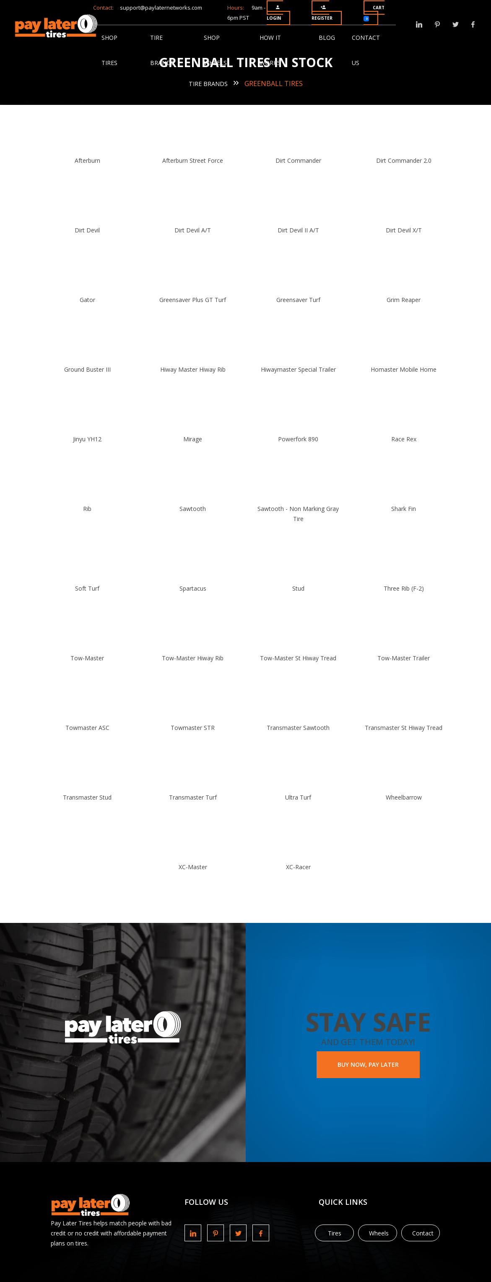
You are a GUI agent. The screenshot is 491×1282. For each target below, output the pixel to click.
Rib (95, 509)
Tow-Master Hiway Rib (195, 658)
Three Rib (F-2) (395, 588)
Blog (327, 38)
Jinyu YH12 (95, 439)
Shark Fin (395, 509)
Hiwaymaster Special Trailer (295, 369)
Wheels (379, 1233)
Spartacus (195, 588)
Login (274, 13)
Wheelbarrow (395, 797)
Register (322, 13)
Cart (374, 13)
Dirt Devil (95, 230)
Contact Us (366, 42)
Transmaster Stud (95, 797)
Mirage (195, 439)
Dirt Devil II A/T (295, 230)
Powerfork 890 (295, 439)
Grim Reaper (395, 300)
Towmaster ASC (96, 728)
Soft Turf (95, 588)
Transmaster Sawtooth (295, 728)
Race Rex (395, 439)
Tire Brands (162, 42)
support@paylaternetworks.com (161, 7)
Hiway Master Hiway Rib (195, 369)
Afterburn (96, 160)
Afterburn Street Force (195, 160)
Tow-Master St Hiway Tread (295, 658)
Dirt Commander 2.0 (395, 160)
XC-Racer (295, 867)
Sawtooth (195, 509)
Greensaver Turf (295, 300)
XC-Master (195, 867)
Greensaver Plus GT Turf (195, 300)
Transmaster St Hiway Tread (395, 728)
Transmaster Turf (195, 797)
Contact (423, 1233)
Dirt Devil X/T (395, 230)
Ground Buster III (96, 369)
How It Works (270, 42)
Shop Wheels (215, 42)
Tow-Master (95, 658)
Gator (96, 300)
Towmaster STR (196, 728)
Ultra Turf (296, 797)
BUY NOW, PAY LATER (368, 1064)
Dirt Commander (295, 160)
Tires (334, 1233)
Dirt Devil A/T (195, 230)
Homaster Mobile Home (395, 369)
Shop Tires (109, 42)
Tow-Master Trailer (395, 658)
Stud (295, 588)
